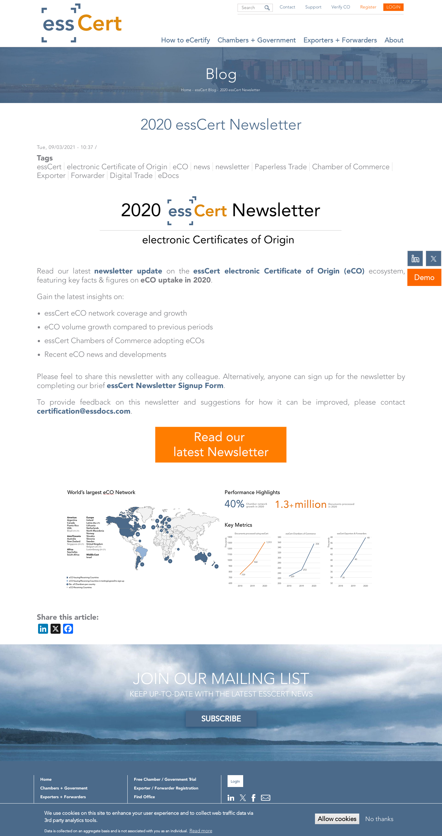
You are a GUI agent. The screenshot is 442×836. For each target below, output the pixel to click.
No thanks (379, 819)
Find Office (144, 796)
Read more (200, 831)
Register (368, 7)
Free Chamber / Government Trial (165, 779)
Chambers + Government (257, 40)
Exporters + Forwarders (340, 40)
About (394, 40)
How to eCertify (185, 40)
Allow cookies (337, 819)
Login (393, 7)
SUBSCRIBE (221, 719)
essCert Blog (205, 90)
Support (313, 7)
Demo (424, 277)
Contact (287, 7)
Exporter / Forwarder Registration (166, 788)
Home (186, 90)
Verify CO (341, 7)
